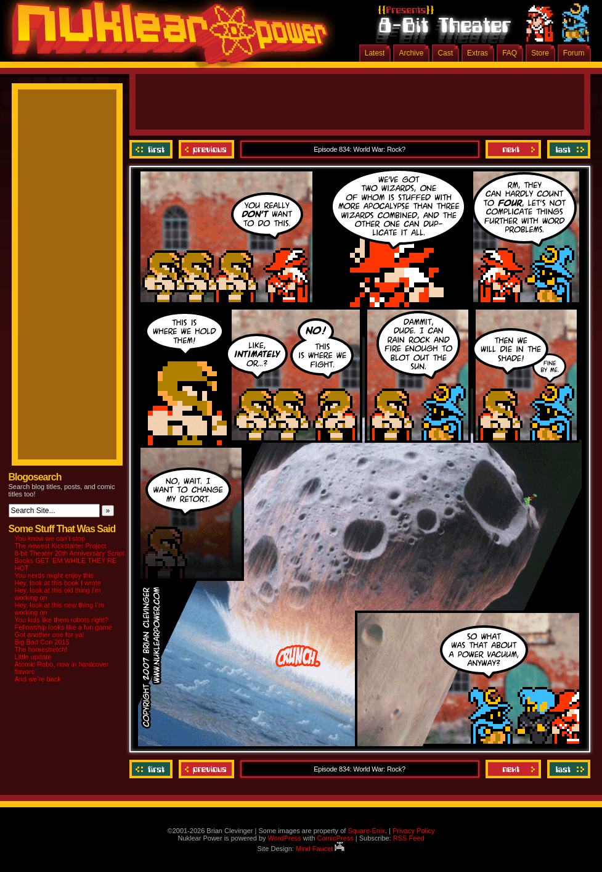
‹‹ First (152, 149)
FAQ (509, 53)
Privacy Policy (413, 830)
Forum (574, 53)
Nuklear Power (165, 37)
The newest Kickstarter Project (61, 545)
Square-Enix (366, 830)
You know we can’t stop (50, 538)
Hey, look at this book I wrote (58, 582)
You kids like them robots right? (61, 619)
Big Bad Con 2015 (42, 642)
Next (513, 149)
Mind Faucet (320, 848)
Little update (33, 656)
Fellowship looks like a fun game (63, 627)
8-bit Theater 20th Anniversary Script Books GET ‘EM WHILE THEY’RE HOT (69, 560)
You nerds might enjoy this (54, 575)
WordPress (284, 838)
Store (540, 53)
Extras (477, 53)
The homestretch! (41, 649)
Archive (411, 53)
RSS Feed (409, 838)
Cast (445, 53)
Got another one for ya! (49, 634)
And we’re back (38, 679)
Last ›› (567, 149)
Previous (206, 149)
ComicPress (335, 838)
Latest (375, 53)
